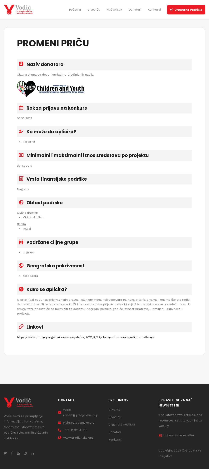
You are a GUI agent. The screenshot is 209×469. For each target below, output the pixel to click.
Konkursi (115, 439)
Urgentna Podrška (121, 424)
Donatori (114, 432)
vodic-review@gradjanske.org (77, 412)
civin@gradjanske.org (76, 423)
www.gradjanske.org (75, 437)
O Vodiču (114, 417)
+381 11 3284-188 (72, 430)
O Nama (114, 409)
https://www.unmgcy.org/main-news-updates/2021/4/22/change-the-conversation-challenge (85, 340)
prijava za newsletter (176, 435)
